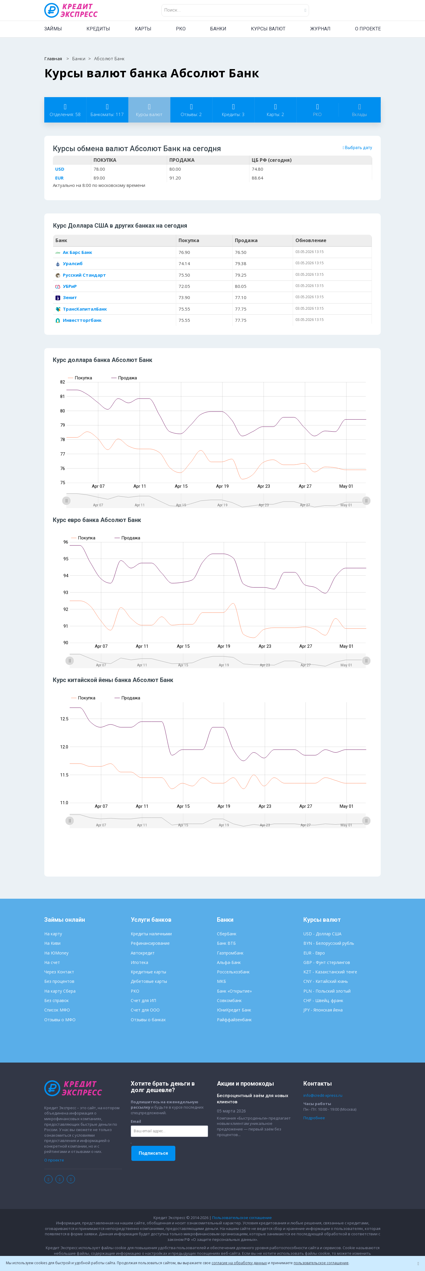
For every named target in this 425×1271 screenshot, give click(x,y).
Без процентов (59, 982)
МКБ (221, 982)
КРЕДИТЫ (98, 29)
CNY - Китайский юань (325, 982)
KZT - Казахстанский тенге (330, 972)
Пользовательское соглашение (242, 1218)
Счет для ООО (145, 1010)
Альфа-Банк (229, 962)
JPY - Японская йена (323, 1010)
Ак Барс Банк (73, 252)
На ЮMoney (56, 953)
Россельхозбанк (233, 972)
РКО (181, 29)
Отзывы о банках (148, 1020)
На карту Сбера (60, 991)
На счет (52, 962)
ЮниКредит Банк (234, 1010)
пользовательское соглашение (321, 1262)
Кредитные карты (148, 972)
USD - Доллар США (322, 934)
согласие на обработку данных (239, 1262)
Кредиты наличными (151, 934)
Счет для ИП (143, 1001)
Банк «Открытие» (234, 991)
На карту (53, 934)
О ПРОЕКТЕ (368, 29)
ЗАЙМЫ (53, 29)
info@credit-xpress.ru (322, 1096)
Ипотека (139, 962)
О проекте (54, 1160)
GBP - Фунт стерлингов (326, 962)
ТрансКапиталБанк (81, 309)
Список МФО (57, 1010)
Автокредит (143, 953)
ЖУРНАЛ (320, 29)
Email (136, 1121)
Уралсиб (69, 264)
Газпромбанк (230, 953)
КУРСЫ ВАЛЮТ (268, 29)
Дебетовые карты (149, 982)
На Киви (52, 944)
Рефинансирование (150, 944)
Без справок (56, 1001)
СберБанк (226, 934)
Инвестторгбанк (78, 320)
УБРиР (66, 286)
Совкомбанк (229, 1001)
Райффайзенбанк (234, 1020)
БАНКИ (218, 29)
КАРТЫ (143, 29)
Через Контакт (59, 972)
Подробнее (314, 1118)
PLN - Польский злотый (327, 991)
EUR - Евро (314, 953)
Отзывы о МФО (60, 1020)
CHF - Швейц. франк (323, 1001)
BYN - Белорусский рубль (328, 944)
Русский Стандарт (80, 275)
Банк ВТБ (226, 944)
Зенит (66, 298)
